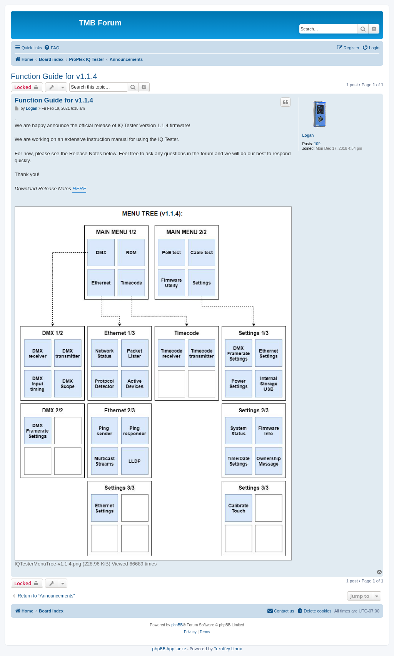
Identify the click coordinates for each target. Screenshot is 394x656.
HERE (79, 188)
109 (317, 144)
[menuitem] (51, 47)
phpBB (177, 625)
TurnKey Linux (228, 648)
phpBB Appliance (169, 648)
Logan (308, 135)
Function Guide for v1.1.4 (54, 76)
